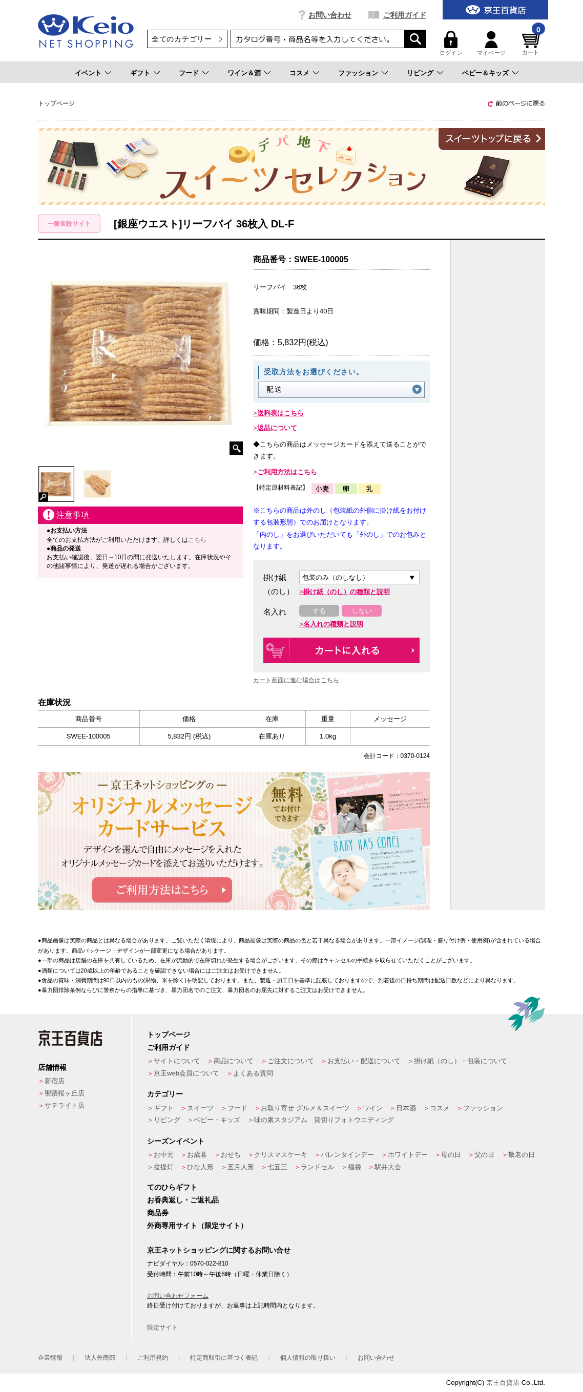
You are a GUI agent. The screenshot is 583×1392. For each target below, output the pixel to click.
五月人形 (240, 1167)
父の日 (484, 1154)
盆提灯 (164, 1167)
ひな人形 (200, 1167)
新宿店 (55, 1081)
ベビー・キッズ (217, 1120)
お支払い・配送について (364, 1061)
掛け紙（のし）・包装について (460, 1061)
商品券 (158, 1213)
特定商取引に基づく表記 (224, 1357)
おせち (231, 1154)
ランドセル (317, 1167)
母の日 (451, 1154)
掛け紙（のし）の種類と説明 (346, 592)
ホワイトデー (408, 1154)
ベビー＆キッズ (485, 73)
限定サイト (162, 1327)
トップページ (168, 1034)
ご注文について (290, 1061)
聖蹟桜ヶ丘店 (65, 1093)
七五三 (277, 1167)
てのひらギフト (172, 1187)
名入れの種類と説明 (333, 624)
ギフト (140, 73)
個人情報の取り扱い (308, 1357)
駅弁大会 (387, 1167)
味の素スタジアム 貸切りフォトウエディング (324, 1120)
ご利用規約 (152, 1357)
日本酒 (406, 1108)
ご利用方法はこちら (287, 472)
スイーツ (200, 1108)
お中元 (164, 1154)
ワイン (373, 1108)
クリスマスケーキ (280, 1154)
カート (532, 43)
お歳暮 (197, 1154)
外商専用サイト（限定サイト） (197, 1225)
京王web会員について (186, 1073)
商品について (234, 1061)
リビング (420, 73)
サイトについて (177, 1061)
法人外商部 (100, 1357)
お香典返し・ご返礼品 (183, 1200)
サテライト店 (65, 1105)
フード (189, 73)
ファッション (358, 73)
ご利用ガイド (404, 15)
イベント (88, 73)
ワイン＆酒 (244, 73)
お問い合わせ (329, 15)
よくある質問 (253, 1073)
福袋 (354, 1167)
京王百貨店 (502, 1382)
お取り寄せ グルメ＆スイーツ (305, 1108)
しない (362, 611)
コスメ (299, 73)
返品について (277, 428)
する (319, 611)
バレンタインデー (347, 1154)
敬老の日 (521, 1154)
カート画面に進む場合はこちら (296, 680)
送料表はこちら (280, 413)
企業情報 (50, 1357)
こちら (197, 539)
